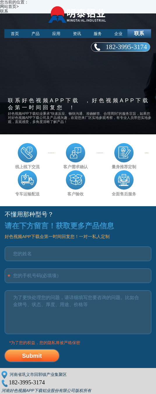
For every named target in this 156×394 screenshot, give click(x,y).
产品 (35, 33)
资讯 (77, 33)
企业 (118, 33)
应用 (56, 33)
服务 (98, 33)
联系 (139, 33)
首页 (15, 33)
